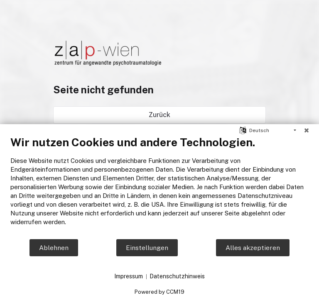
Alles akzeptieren (253, 248)
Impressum (128, 276)
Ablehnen (54, 248)
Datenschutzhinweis (177, 276)
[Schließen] (306, 130)
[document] (159, 187)
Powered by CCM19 (159, 292)
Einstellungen (147, 248)
